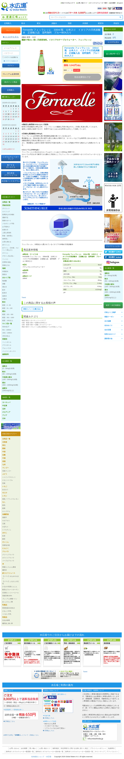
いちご (4, 486)
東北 (4, 445)
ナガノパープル (7, 480)
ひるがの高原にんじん (9, 586)
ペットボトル (6, 342)
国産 (70, 23)
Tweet (24, 297)
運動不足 (5, 217)
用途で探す (25, 327)
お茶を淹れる (6, 242)
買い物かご (33, 748)
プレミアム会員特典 (11, 74)
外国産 (85, 23)
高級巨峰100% (7, 596)
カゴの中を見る (11, 37)
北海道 (4, 442)
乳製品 (4, 605)
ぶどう (4, 474)
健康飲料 (5, 354)
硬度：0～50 (6, 305)
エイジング (6, 211)
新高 (3, 505)
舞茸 (3, 539)
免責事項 (111, 748)
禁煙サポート (6, 220)
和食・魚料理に (7, 236)
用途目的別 (6, 205)
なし (4, 502)
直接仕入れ (6, 265)
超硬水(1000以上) (41, 322)
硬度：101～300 (7, 314)
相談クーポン (109, 317)
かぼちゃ (5, 527)
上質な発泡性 (6, 233)
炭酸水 (54, 23)
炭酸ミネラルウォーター (43, 325)
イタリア (43, 320)
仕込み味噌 (6, 620)
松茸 (3, 536)
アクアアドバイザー (113, 246)
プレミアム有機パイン (9, 599)
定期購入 (7, 23)
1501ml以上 (6, 336)
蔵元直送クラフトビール (10, 174)
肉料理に (5, 239)
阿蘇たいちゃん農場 (9, 567)
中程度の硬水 (9, 378)
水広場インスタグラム (11, 181)
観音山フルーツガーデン (10, 589)
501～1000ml (6, 330)
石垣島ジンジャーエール (10, 593)
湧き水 (4, 287)
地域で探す (25, 320)
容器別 (4, 339)
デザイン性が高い (8, 256)
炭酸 (3, 284)
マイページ (10, 30)
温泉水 (4, 296)
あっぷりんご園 (7, 602)
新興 (3, 508)
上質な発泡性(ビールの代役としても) (49, 327)
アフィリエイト (112, 751)
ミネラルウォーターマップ (11, 158)
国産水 (4, 274)
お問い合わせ (14, 748)
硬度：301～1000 (8, 317)
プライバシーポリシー (98, 748)
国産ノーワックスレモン (10, 499)
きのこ (4, 533)
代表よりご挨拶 (110, 312)
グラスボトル (6, 345)
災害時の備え (6, 262)
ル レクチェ (6, 511)
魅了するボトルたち (10, 166)
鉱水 (3, 290)
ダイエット (6, 208)
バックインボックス (9, 351)
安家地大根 (6, 545)
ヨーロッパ (34, 320)
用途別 (116, 23)
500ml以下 (5, 327)
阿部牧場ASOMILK (8, 608)
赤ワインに (6, 245)
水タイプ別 (6, 277)
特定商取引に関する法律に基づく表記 (74, 748)
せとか (4, 493)
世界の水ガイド (110, 334)
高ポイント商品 (10, 82)
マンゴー (5, 468)
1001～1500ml (7, 333)
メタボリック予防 (8, 223)
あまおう (5, 489)
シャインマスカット (9, 477)
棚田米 (4, 570)
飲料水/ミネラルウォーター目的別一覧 (79, 751)
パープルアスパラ (8, 561)
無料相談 (55, 748)
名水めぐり (108, 325)
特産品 (4, 617)
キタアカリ (6, 520)
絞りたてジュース (8, 573)
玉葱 (3, 523)
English (120, 3)
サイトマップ (100, 751)
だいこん (5, 542)
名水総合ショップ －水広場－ (42, 757)
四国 (4, 461)
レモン (4, 496)
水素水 (4, 299)
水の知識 (107, 321)
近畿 (4, 455)
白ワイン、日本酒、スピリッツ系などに (10, 249)
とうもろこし (6, 530)
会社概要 (113, 3)
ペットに (5, 259)
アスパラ (5, 551)
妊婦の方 (5, 230)
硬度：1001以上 (7, 320)
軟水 (23, 23)
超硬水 (8, 389)
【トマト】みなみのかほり (10, 577)
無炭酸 (4, 281)
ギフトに (5, 253)
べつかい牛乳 (6, 614)
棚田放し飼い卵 (7, 623)
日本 (4, 418)
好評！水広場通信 (113, 305)
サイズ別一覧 (7, 323)
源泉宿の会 (108, 338)
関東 (4, 448)
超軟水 (8, 367)
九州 (4, 464)
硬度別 (100, 23)
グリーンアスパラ (8, 554)
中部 (4, 452)
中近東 (4, 405)
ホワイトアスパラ (8, 558)
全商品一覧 (6, 202)
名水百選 (107, 330)
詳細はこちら (9, 721)
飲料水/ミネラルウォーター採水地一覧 (49, 751)
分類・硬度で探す (28, 322)
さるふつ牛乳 (6, 611)
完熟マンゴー (6, 471)
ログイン (11, 65)
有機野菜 (5, 514)
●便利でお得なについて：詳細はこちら (21, 735)
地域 (4, 268)
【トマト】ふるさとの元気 (10, 582)
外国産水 (5, 271)
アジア (4, 415)
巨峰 (3, 483)
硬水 (39, 23)
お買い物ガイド (82, 3)
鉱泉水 (4, 293)
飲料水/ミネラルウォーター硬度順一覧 (20, 751)
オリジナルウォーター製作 (98, 3)
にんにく (5, 548)
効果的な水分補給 (8, 214)
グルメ (33, 327)
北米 (4, 409)
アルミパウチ (6, 348)
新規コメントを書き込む (32, 309)
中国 (4, 458)
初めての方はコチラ (68, 3)
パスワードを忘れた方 (11, 61)
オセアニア (6, 412)
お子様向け (6, 227)
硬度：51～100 (7, 308)
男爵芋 (4, 517)
